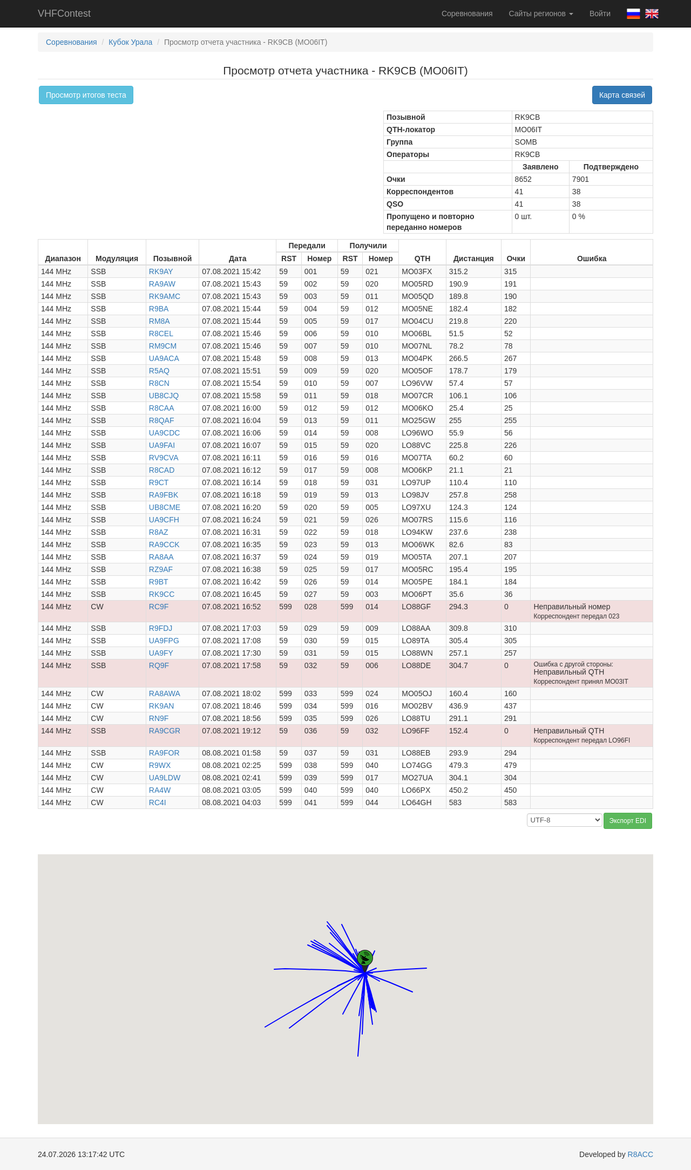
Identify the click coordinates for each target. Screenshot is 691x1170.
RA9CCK (164, 544)
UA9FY (161, 653)
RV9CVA (164, 457)
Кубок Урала (130, 42)
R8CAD (161, 470)
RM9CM (163, 346)
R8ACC (640, 1154)
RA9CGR (164, 730)
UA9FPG (164, 640)
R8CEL (161, 333)
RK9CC (161, 594)
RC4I (157, 802)
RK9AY (161, 271)
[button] (343, 1004)
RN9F (159, 718)
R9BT (158, 581)
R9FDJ (161, 628)
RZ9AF (161, 569)
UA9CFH (164, 519)
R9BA (159, 308)
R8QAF (161, 420)
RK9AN (161, 706)
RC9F (159, 606)
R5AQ (159, 370)
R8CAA (161, 408)
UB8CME (164, 507)
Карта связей (622, 95)
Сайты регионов (541, 13)
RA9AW (162, 284)
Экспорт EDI (627, 821)
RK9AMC (164, 296)
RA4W (160, 790)
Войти (600, 13)
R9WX (160, 765)
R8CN (159, 383)
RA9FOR (164, 753)
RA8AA (161, 557)
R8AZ (158, 532)
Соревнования (467, 13)
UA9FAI (162, 445)
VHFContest (64, 13)
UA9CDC (164, 432)
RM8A (159, 321)
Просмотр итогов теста (86, 95)
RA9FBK (163, 495)
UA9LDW (164, 777)
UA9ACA (164, 358)
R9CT (159, 482)
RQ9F (159, 665)
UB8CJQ (164, 395)
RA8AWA (164, 693)
